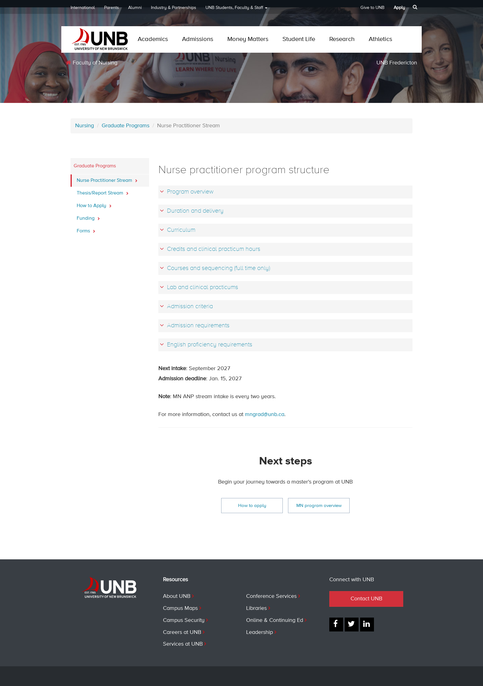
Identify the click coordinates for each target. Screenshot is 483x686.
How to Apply (94, 204)
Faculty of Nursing (91, 63)
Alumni (135, 8)
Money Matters (247, 39)
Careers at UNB (182, 632)
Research (342, 39)
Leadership (259, 632)
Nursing (84, 126)
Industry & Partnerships (173, 8)
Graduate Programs (125, 126)
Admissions (197, 39)
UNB (236, 10)
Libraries (256, 608)
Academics (153, 39)
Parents (111, 8)
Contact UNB (366, 599)
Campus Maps (180, 608)
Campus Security (184, 620)
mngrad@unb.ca (264, 414)
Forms (86, 229)
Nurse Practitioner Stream (107, 178)
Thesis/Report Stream (102, 191)
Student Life (298, 39)
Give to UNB (372, 8)
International (83, 8)
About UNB (176, 596)
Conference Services (271, 596)
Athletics (380, 39)
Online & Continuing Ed (274, 620)
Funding (88, 216)
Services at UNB (183, 644)
